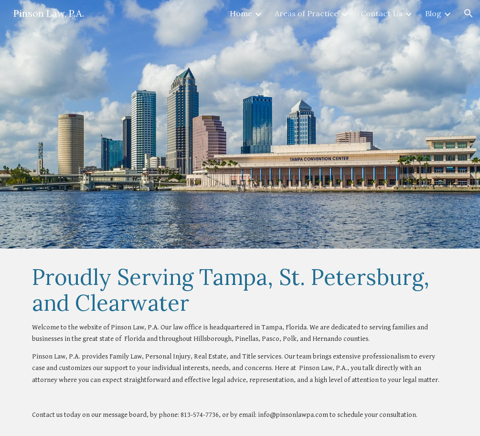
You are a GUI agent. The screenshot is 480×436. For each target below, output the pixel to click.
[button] (468, 13)
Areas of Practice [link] (306, 13)
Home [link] (241, 13)
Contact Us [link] (382, 13)
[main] (239, 342)
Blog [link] (433, 13)
